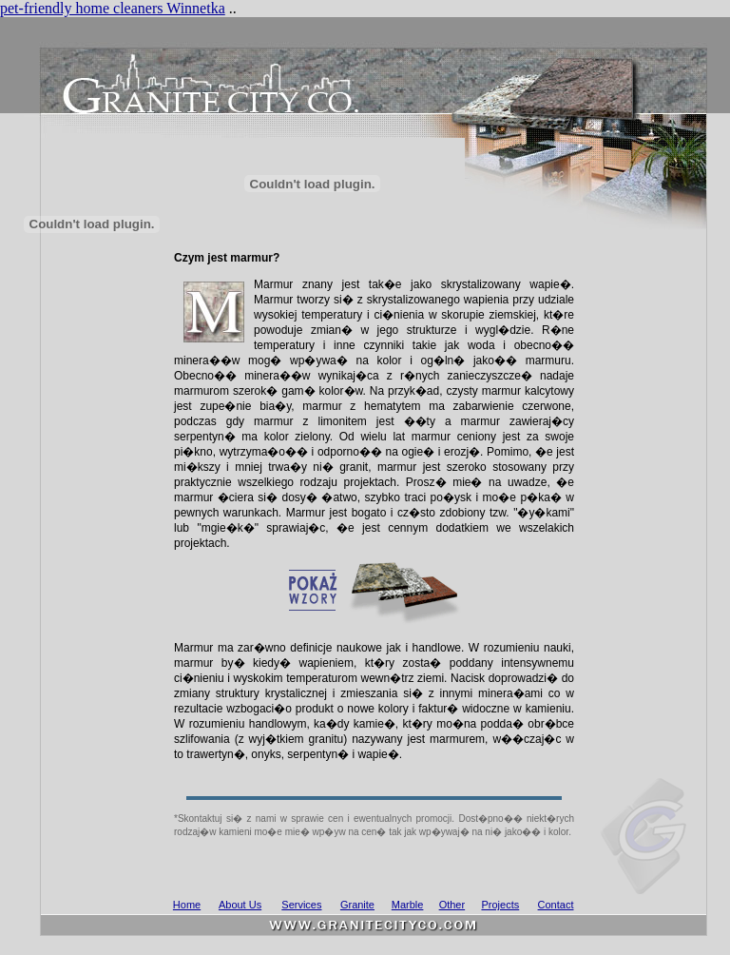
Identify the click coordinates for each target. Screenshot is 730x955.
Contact (556, 904)
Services (301, 904)
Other (452, 904)
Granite (357, 904)
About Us (240, 904)
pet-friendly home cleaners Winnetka (112, 8)
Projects (500, 904)
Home (187, 904)
